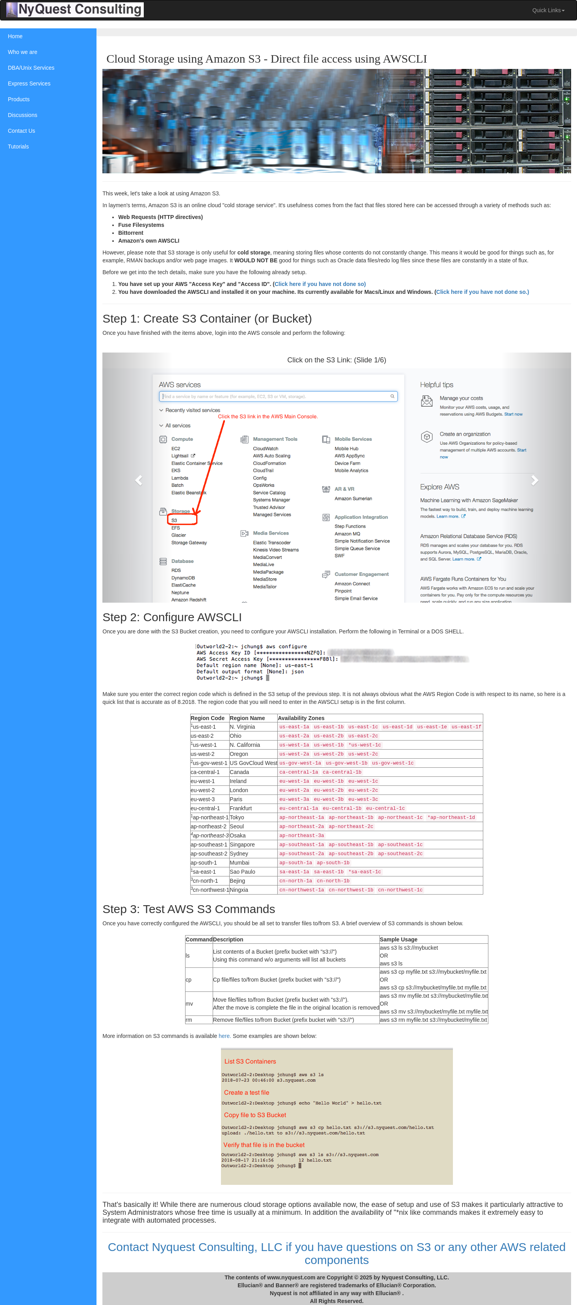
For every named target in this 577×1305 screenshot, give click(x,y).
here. (227, 1035)
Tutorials (18, 146)
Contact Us (21, 131)
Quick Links (548, 10)
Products (19, 99)
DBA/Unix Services (31, 68)
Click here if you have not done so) (322, 283)
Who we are (22, 52)
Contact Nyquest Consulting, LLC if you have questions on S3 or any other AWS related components (338, 1252)
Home (15, 36)
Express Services (29, 83)
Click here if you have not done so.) (484, 291)
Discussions (22, 115)
